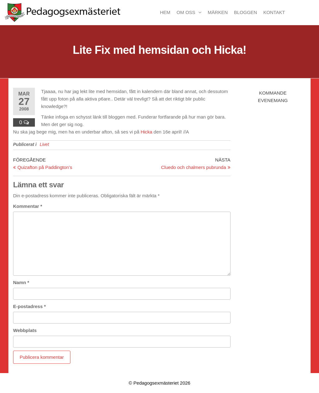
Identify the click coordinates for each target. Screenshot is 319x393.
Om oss (186, 12)
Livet (44, 144)
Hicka (146, 131)
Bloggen (245, 12)
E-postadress (29, 306)
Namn (21, 282)
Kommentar (27, 206)
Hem (165, 12)
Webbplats (25, 330)
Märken (218, 12)
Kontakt (274, 12)
